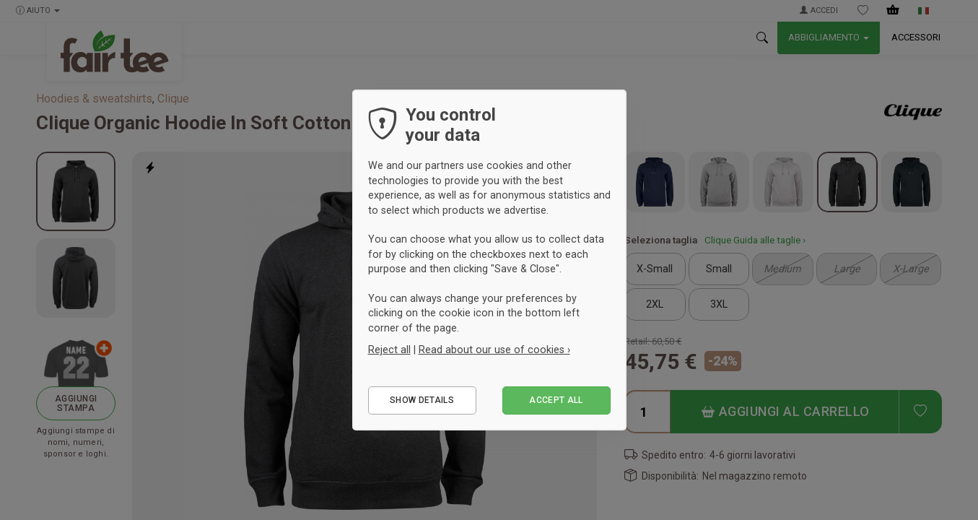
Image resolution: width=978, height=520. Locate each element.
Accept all (556, 400)
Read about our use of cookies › (494, 349)
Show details (422, 400)
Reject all (389, 349)
